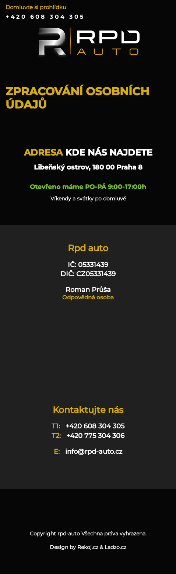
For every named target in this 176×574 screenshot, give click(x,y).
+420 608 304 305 (45, 17)
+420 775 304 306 (95, 436)
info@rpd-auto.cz (93, 452)
